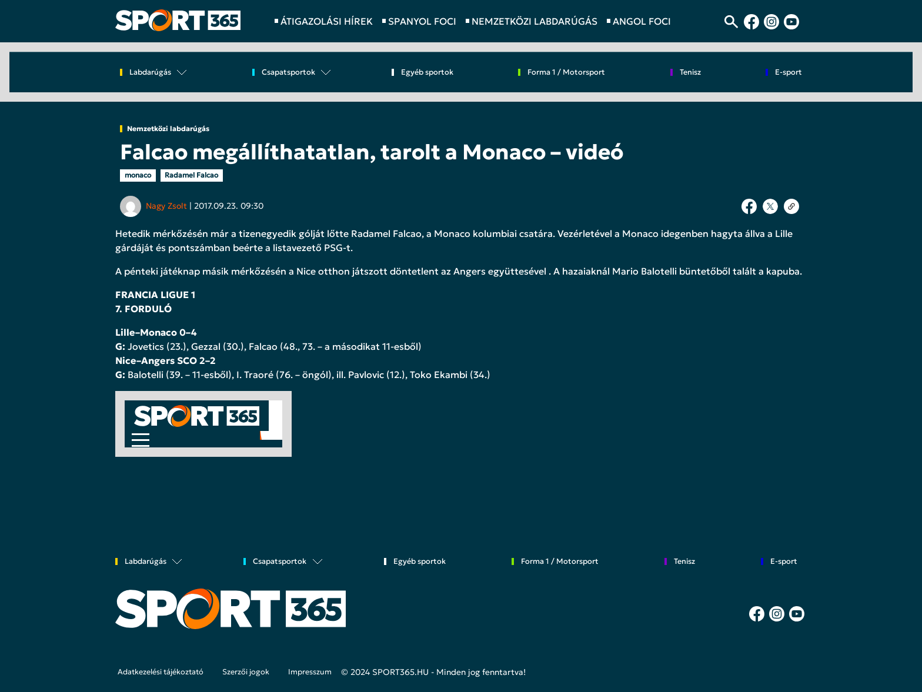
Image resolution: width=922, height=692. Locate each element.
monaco (138, 175)
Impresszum (310, 672)
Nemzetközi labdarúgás (168, 128)
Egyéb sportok (427, 72)
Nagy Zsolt (166, 205)
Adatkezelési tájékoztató (160, 672)
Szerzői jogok (245, 672)
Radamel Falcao (191, 175)
